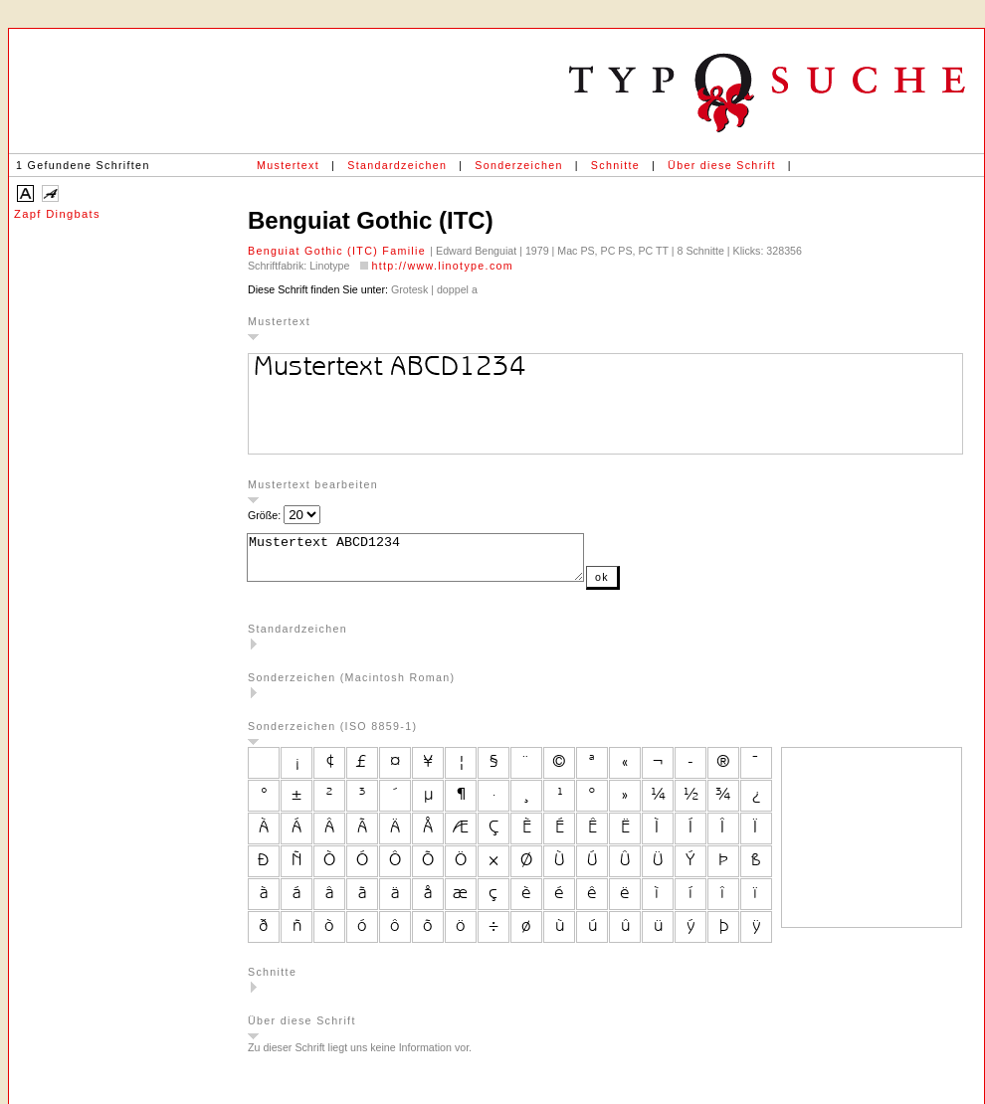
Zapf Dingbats (57, 214)
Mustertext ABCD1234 (435, 562)
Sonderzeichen (518, 165)
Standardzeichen (397, 165)
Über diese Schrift (722, 165)
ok (642, 586)
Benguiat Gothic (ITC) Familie (339, 251)
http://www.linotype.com (442, 266)
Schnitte (615, 165)
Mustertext (288, 165)
